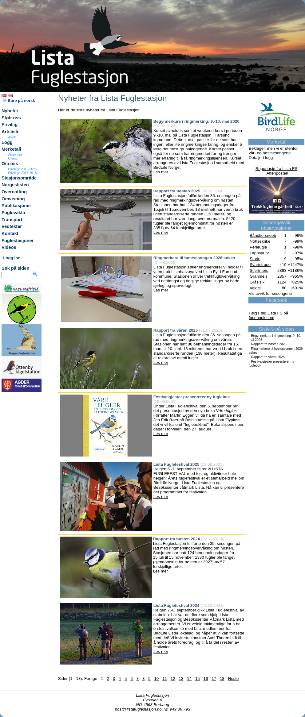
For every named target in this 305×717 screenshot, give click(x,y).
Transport (12, 219)
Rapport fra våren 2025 (268, 357)
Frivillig (10, 124)
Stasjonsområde (19, 177)
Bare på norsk (19, 100)
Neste (233, 678)
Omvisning (13, 198)
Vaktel (255, 288)
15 (197, 678)
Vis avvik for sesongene (270, 293)
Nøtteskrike (260, 241)
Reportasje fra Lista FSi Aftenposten (276, 170)
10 (156, 678)
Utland (13, 158)
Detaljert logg (261, 157)
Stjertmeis (259, 270)
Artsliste (11, 131)
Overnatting (14, 191)
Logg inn (11, 258)
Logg (7, 142)
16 (206, 678)
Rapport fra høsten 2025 (269, 344)
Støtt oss (11, 117)
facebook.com (261, 317)
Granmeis (258, 276)
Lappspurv (259, 253)
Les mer (160, 172)
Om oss (10, 163)
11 (164, 678)
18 (222, 678)
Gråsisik (257, 282)
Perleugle (258, 247)
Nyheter (10, 110)
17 (214, 678)
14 (189, 678)
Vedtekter (12, 226)
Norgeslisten (15, 184)
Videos (9, 247)
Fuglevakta (13, 212)
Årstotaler (15, 154)
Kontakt (10, 233)
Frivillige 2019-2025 (22, 169)
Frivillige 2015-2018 (22, 173)
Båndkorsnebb (263, 235)
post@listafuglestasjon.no (138, 709)
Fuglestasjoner (18, 240)
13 (181, 678)
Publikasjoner (16, 205)
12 (173, 678)
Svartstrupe (260, 264)
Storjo (255, 258)
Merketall (11, 149)
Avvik (12, 137)
